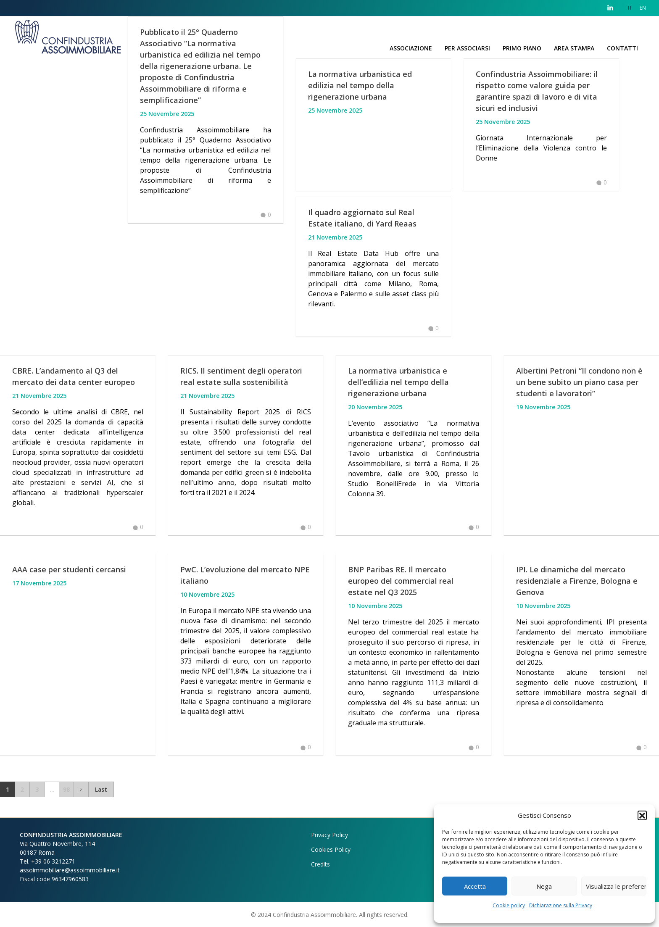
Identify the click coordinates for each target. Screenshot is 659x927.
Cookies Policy (331, 849)
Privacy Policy (329, 835)
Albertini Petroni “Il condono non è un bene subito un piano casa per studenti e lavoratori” (579, 382)
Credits (320, 864)
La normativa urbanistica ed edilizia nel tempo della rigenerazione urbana (360, 85)
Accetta (475, 886)
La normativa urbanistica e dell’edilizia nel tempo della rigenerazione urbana (398, 382)
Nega (544, 886)
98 (66, 789)
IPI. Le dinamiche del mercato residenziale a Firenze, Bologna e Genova (577, 580)
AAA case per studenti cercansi (69, 569)
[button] (642, 815)
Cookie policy (509, 905)
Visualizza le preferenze (616, 886)
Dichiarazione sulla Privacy (560, 905)
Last (101, 789)
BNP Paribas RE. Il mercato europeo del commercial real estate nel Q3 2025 (400, 580)
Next (81, 789)
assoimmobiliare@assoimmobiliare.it (70, 870)
